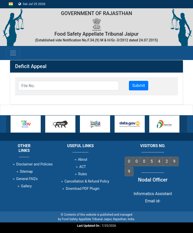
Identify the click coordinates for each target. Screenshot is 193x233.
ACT (80, 167)
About (80, 159)
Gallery (24, 186)
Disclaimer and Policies (32, 164)
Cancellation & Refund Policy (84, 181)
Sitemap (24, 171)
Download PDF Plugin (80, 189)
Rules (80, 174)
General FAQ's (25, 179)
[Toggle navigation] (13, 53)
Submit (138, 85)
